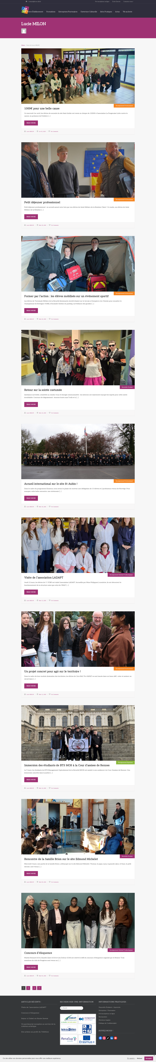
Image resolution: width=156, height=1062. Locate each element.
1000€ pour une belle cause (41, 108)
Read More (31, 123)
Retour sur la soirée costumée (43, 390)
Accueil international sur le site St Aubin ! (50, 484)
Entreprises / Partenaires (107, 1010)
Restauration (103, 1017)
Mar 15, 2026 (42, 600)
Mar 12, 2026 (42, 694)
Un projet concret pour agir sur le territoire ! (52, 671)
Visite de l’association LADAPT (43, 577)
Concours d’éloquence (38, 953)
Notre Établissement (35, 12)
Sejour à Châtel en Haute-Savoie (34, 1019)
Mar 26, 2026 (42, 319)
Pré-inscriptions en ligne (102, 1)
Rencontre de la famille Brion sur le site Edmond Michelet (61, 859)
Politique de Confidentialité (108, 1023)
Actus (117, 12)
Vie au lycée (127, 12)
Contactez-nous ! (128, 1)
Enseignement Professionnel (124, 106)
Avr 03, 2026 (42, 131)
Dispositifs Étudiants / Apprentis (109, 1007)
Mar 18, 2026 (42, 506)
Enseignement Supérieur (125, 762)
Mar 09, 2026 (42, 882)
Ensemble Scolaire (127, 387)
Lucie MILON (30, 131)
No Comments (54, 131)
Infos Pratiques (106, 12)
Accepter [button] (149, 1058)
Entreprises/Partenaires (67, 12)
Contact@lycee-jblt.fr (34, 1)
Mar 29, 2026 (42, 225)
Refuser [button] (139, 1058)
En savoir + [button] (131, 1058)
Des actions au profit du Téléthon (35, 1032)
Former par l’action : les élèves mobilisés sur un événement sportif (66, 296)
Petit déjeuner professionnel (42, 202)
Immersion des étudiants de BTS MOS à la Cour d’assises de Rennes (67, 765)
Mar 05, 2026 (42, 976)
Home (23, 45)
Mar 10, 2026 (42, 788)
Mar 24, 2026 (42, 413)
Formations (50, 12)
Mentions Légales (104, 1020)
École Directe (116, 1)
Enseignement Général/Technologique (121, 575)
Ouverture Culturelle (89, 12)
